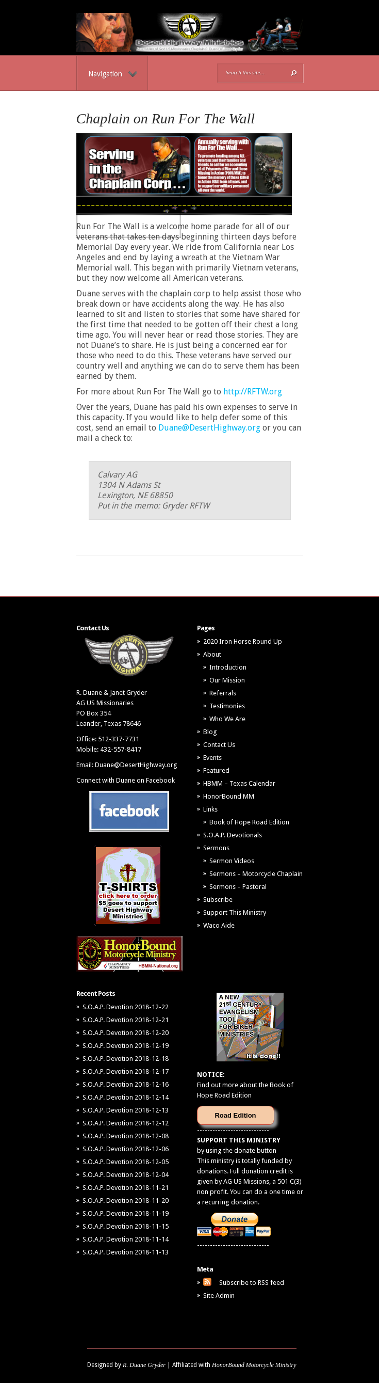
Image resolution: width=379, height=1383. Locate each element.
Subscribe (218, 899)
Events (212, 757)
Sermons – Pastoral (238, 887)
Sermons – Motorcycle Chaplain (256, 874)
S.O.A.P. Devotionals (232, 835)
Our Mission (227, 680)
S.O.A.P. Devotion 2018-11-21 (126, 1187)
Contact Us (219, 745)
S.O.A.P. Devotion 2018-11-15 (126, 1226)
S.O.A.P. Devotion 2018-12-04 (126, 1175)
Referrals (222, 693)
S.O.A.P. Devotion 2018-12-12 (126, 1123)
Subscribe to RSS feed (251, 1282)
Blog (210, 732)
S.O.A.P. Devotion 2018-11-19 (126, 1213)
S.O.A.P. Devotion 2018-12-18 (126, 1058)
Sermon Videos (231, 861)
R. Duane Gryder (144, 1365)
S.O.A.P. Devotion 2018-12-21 (126, 1020)
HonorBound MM (228, 796)
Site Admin (219, 1295)
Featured (216, 770)
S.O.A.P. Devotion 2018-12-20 (126, 1033)
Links (210, 809)
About (212, 654)
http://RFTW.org (252, 391)
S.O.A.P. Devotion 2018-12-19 (126, 1046)
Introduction (227, 667)
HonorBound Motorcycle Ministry (254, 1365)
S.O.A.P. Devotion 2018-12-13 (126, 1110)
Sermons (216, 848)
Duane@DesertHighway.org (209, 428)
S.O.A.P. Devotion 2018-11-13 (126, 1252)
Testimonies (227, 706)
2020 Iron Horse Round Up (242, 641)
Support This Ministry (234, 912)
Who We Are (227, 719)
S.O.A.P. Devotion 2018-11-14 (126, 1239)
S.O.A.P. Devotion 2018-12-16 (126, 1084)
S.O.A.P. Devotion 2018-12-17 (126, 1071)
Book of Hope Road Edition (249, 822)
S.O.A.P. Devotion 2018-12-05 (126, 1162)
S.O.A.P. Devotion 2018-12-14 (126, 1097)
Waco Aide (219, 925)
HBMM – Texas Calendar (239, 783)
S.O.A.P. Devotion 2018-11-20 (126, 1200)
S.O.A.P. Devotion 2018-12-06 (126, 1149)
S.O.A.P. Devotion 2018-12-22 (126, 1007)
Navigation (112, 74)
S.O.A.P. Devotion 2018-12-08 (126, 1136)
